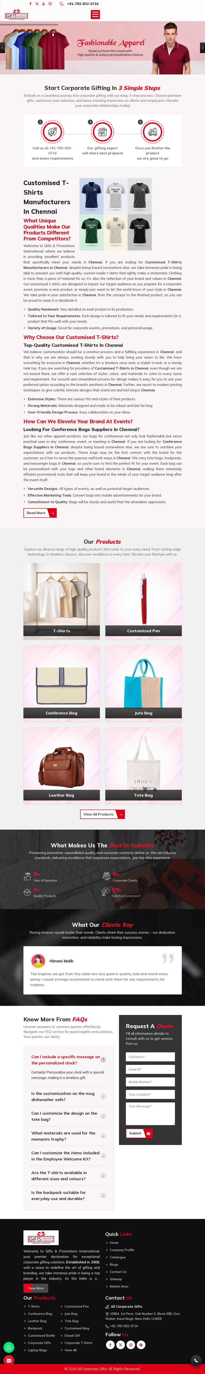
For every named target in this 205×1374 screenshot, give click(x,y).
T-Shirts (34, 1306)
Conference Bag (40, 1314)
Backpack (35, 1328)
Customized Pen (77, 1306)
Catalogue (118, 1257)
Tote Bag (71, 1321)
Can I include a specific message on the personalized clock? (65, 1060)
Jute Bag (71, 1314)
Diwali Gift (72, 1335)
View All (71, 1350)
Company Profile (122, 1250)
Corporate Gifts (39, 1343)
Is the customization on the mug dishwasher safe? (62, 1096)
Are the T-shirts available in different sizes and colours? (59, 1175)
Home (114, 1243)
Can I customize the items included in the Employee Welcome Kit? (65, 1156)
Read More (40, 513)
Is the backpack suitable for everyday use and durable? (58, 1195)
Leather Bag (37, 1321)
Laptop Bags (37, 1350)
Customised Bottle (41, 1335)
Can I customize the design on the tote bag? (64, 1116)
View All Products (103, 814)
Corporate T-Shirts (78, 1343)
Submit (139, 1133)
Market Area (119, 1286)
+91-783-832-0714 (83, 4)
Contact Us (118, 1272)
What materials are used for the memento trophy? (63, 1136)
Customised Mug (77, 1328)
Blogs (114, 1264)
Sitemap (116, 1279)
